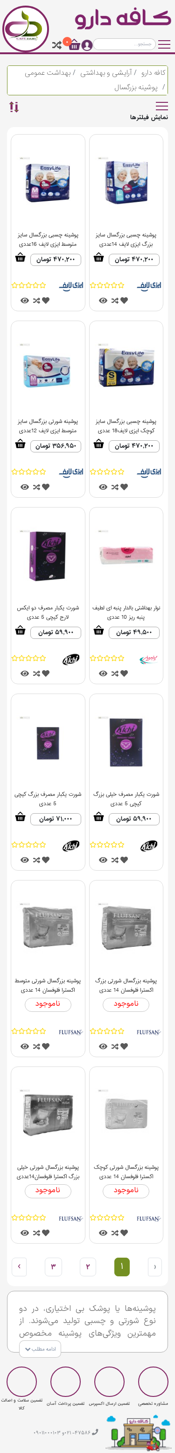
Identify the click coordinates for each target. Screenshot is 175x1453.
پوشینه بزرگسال (136, 87)
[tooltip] (57, 45)
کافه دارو (153, 73)
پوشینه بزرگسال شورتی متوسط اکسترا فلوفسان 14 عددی (48, 982)
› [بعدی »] (19, 1267)
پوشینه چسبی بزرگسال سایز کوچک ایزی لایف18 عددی (126, 423)
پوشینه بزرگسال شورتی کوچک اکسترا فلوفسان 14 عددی (126, 1168)
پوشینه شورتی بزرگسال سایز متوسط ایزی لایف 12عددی (48, 423)
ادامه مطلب (40, 1350)
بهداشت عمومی (47, 73)
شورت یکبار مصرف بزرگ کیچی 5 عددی (47, 796)
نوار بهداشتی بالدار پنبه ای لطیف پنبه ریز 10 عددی (126, 609)
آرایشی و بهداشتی (106, 73)
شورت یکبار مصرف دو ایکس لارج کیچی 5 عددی (48, 609)
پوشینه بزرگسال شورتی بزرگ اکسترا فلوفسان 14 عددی (126, 982)
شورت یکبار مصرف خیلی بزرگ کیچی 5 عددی (126, 796)
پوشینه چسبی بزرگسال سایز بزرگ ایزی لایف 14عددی (126, 236)
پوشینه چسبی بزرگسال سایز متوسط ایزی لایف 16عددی (48, 236)
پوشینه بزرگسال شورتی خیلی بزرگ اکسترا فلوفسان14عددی (48, 1168)
